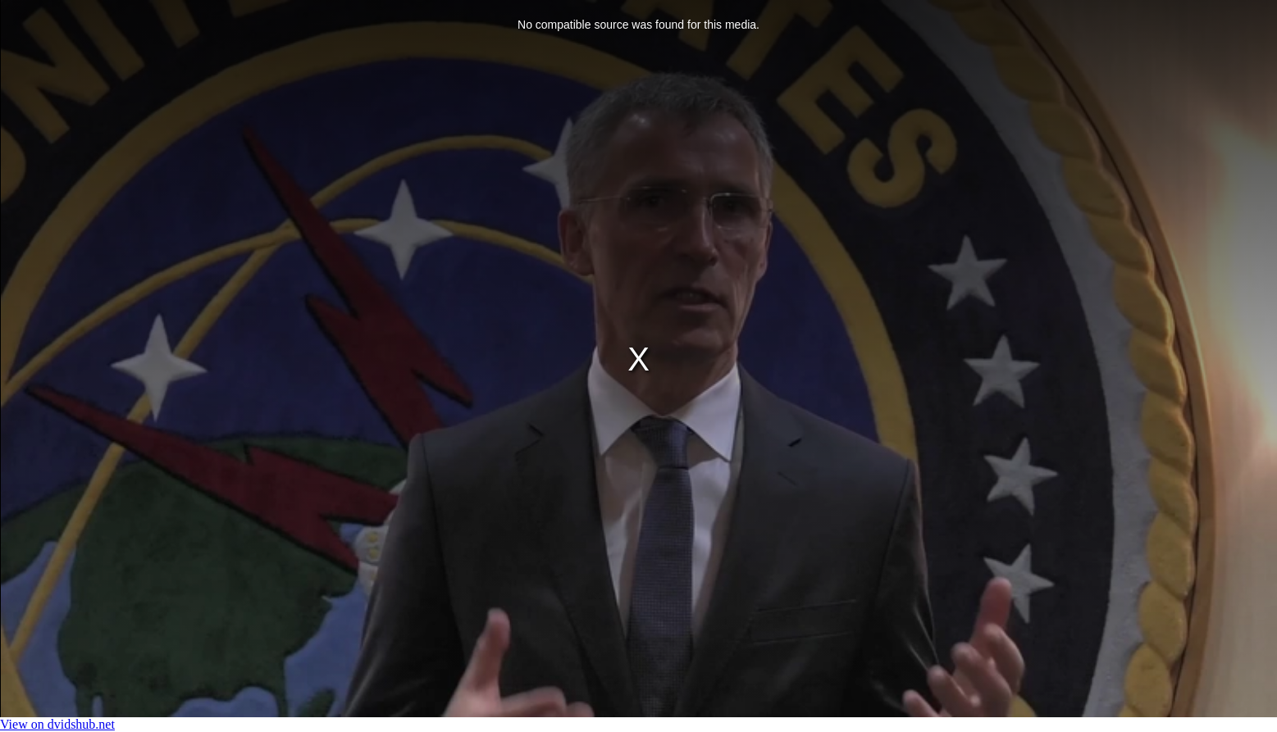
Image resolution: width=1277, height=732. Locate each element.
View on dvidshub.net (57, 724)
